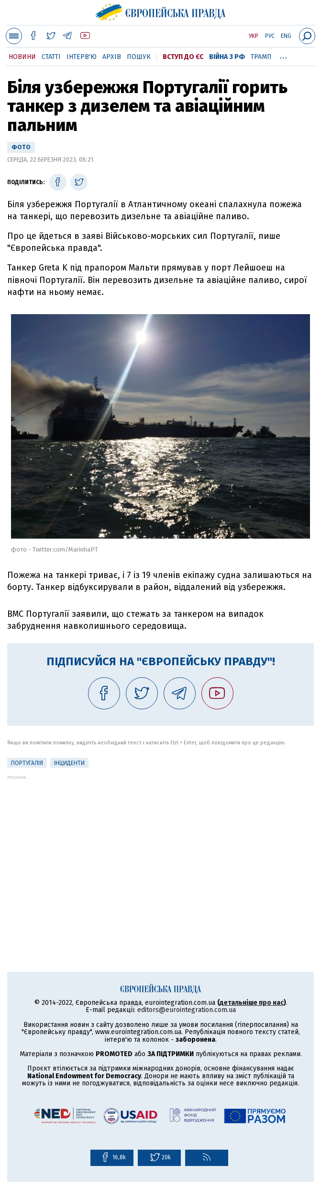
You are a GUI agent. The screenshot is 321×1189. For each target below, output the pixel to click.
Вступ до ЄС (183, 57)
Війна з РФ (227, 57)
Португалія (27, 763)
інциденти (69, 763)
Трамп (261, 57)
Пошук (139, 57)
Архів (111, 57)
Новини (22, 57)
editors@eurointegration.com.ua (186, 1010)
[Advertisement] (160, 847)
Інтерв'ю (81, 57)
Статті (51, 57)
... (283, 55)
